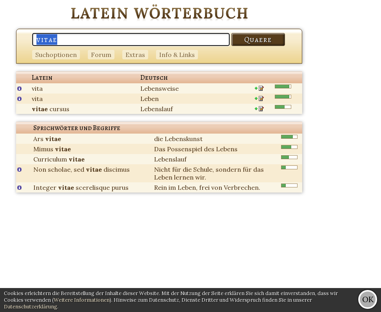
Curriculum (50, 159)
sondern (228, 169)
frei (204, 187)
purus (120, 187)
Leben (149, 99)
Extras (135, 55)
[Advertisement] (349, 118)
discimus (116, 169)
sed (79, 169)
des (209, 149)
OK (368, 299)
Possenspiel (184, 149)
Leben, (188, 187)
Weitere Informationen (82, 300)
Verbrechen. (242, 187)
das (258, 169)
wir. (200, 177)
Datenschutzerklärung (30, 306)
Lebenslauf (156, 109)
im (172, 187)
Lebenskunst (184, 139)
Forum (101, 55)
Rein (160, 187)
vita (37, 88)
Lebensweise (159, 88)
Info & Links (177, 55)
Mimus (43, 149)
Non (39, 169)
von (216, 187)
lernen (184, 177)
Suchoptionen (56, 55)
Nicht (162, 169)
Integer (44, 187)
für (176, 169)
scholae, (60, 169)
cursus (59, 109)
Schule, (203, 169)
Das (159, 149)
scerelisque (93, 187)
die (158, 139)
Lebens (227, 149)
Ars (38, 139)
